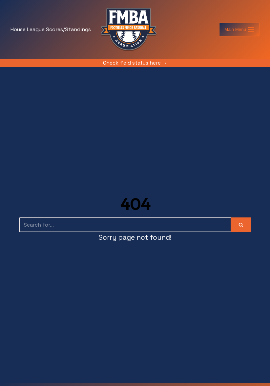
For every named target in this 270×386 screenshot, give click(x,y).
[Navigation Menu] (239, 29)
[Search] (125, 224)
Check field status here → (135, 62)
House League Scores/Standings (50, 29)
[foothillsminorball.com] (128, 29)
